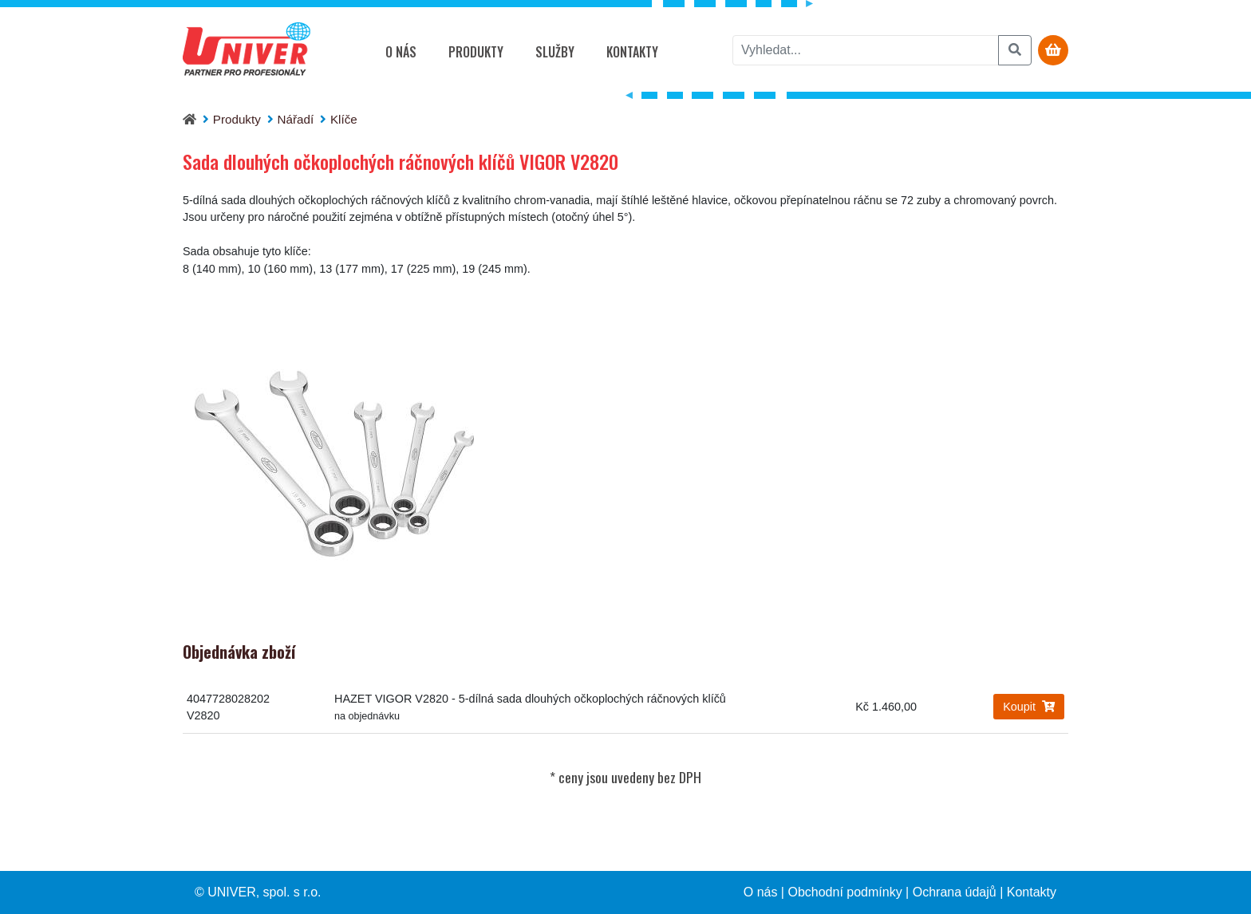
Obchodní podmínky (844, 892)
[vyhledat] (865, 50)
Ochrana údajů (954, 892)
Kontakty (632, 51)
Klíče (343, 119)
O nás (400, 51)
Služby (554, 51)
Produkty (475, 51)
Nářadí (296, 119)
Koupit (1029, 706)
